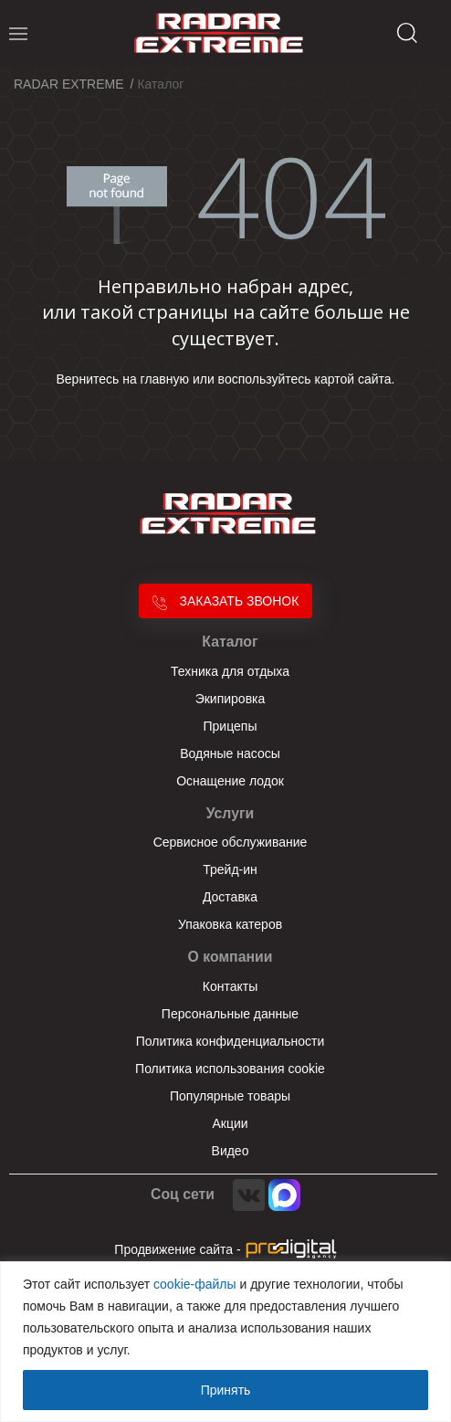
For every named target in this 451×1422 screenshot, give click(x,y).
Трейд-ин (230, 869)
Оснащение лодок (230, 781)
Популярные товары (230, 1096)
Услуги (230, 813)
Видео (230, 1150)
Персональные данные (230, 1013)
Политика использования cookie (230, 1068)
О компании (230, 956)
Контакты (230, 986)
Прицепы (230, 726)
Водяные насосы (230, 753)
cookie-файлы (194, 1284)
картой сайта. (355, 379)
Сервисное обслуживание (230, 842)
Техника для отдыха (230, 671)
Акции (229, 1123)
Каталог (229, 641)
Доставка (230, 897)
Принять (226, 1390)
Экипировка (230, 698)
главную (165, 379)
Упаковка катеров (230, 924)
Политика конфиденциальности (230, 1041)
